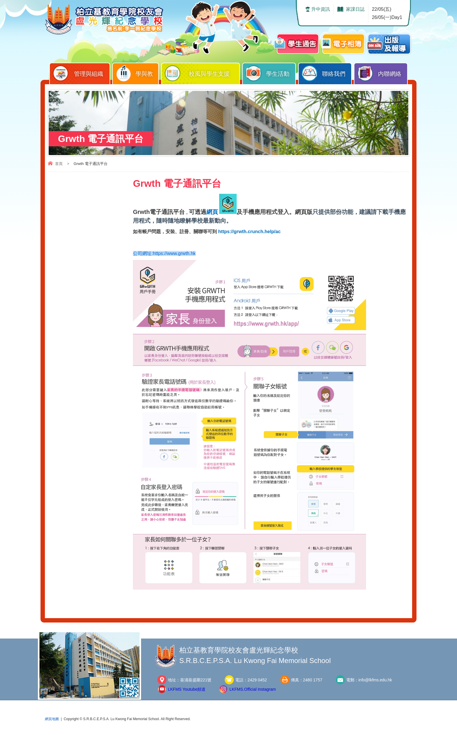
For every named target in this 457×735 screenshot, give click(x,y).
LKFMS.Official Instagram (252, 690)
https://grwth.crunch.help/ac (249, 231)
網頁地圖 (52, 720)
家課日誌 (355, 9)
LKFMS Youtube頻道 (186, 690)
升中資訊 (320, 9)
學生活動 (270, 72)
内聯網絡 (382, 72)
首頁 (59, 163)
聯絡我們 (326, 72)
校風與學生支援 (202, 72)
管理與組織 (81, 72)
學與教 (137, 72)
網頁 (212, 212)
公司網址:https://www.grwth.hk (164, 253)
